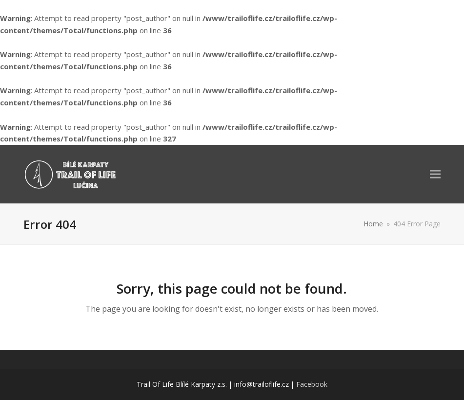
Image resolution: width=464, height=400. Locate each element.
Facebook (311, 384)
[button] (435, 174)
